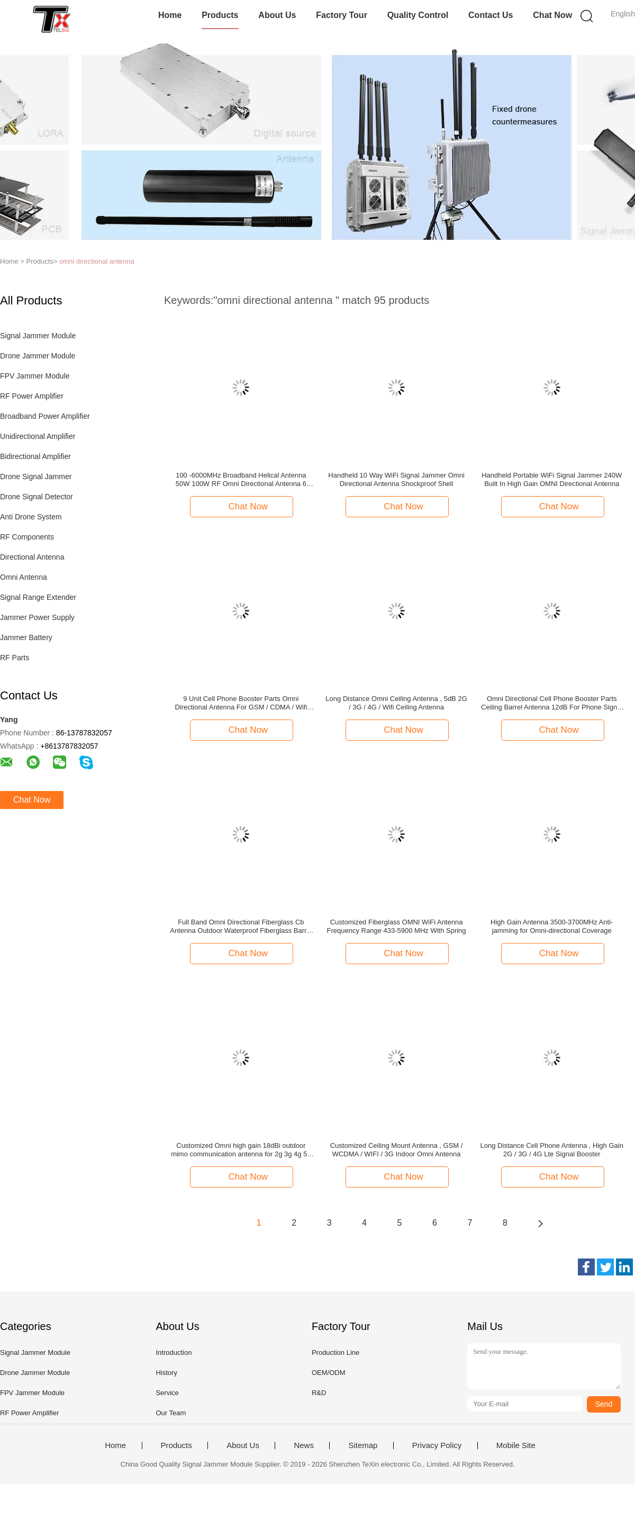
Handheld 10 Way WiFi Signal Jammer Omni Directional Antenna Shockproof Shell (396, 479)
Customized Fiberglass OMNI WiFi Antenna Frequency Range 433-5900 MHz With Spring (396, 926)
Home (170, 15)
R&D (319, 1393)
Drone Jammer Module (37, 356)
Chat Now (552, 15)
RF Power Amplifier (32, 396)
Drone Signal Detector (36, 496)
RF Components (27, 537)
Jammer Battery (26, 637)
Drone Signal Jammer (35, 476)
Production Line (335, 1352)
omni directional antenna (96, 261)
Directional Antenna (32, 557)
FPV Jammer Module (34, 376)
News (304, 1445)
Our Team (171, 1413)
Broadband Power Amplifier (45, 416)
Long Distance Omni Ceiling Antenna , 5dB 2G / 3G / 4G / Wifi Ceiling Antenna (396, 703)
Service (167, 1393)
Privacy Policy (436, 1445)
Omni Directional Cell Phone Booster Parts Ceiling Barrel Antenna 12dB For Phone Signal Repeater (551, 703)
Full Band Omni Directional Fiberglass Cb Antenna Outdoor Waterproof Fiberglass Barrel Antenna (241, 926)
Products (220, 15)
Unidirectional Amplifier (37, 436)
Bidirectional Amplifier (35, 456)
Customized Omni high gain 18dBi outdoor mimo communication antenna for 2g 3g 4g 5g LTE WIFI (241, 1149)
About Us (277, 15)
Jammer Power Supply (37, 617)
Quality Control (418, 15)
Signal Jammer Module (38, 335)
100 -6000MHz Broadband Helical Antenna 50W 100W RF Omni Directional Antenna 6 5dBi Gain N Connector (241, 479)
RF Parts (14, 657)
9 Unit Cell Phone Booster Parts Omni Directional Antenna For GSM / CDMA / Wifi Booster (241, 703)
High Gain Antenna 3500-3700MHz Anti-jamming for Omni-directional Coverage (552, 926)
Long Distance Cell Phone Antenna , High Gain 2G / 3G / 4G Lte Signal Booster (551, 1149)
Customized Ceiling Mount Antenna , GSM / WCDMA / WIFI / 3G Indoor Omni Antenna (396, 1149)
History (166, 1373)
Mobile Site (516, 1445)
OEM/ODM (329, 1373)
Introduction (174, 1352)
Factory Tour (341, 15)
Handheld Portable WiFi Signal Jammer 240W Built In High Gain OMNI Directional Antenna (552, 479)
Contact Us (490, 15)
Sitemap (362, 1445)
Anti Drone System (31, 517)
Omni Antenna (23, 577)
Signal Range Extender (38, 597)
